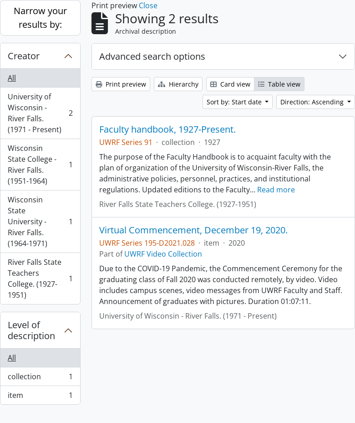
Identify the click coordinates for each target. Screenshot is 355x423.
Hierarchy (178, 84)
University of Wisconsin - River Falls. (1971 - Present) (40, 113)
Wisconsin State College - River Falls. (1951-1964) (40, 164)
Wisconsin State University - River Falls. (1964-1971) (40, 221)
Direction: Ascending (312, 102)
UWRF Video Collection (163, 254)
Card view (230, 84)
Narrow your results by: (40, 18)
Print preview (121, 84)
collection (40, 378)
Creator (24, 56)
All (12, 78)
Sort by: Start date (235, 102)
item (40, 397)
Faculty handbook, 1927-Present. (167, 129)
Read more (276, 190)
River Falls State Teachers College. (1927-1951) (40, 278)
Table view (279, 84)
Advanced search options (152, 56)
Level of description (31, 330)
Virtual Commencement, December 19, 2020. (193, 230)
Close (148, 5)
